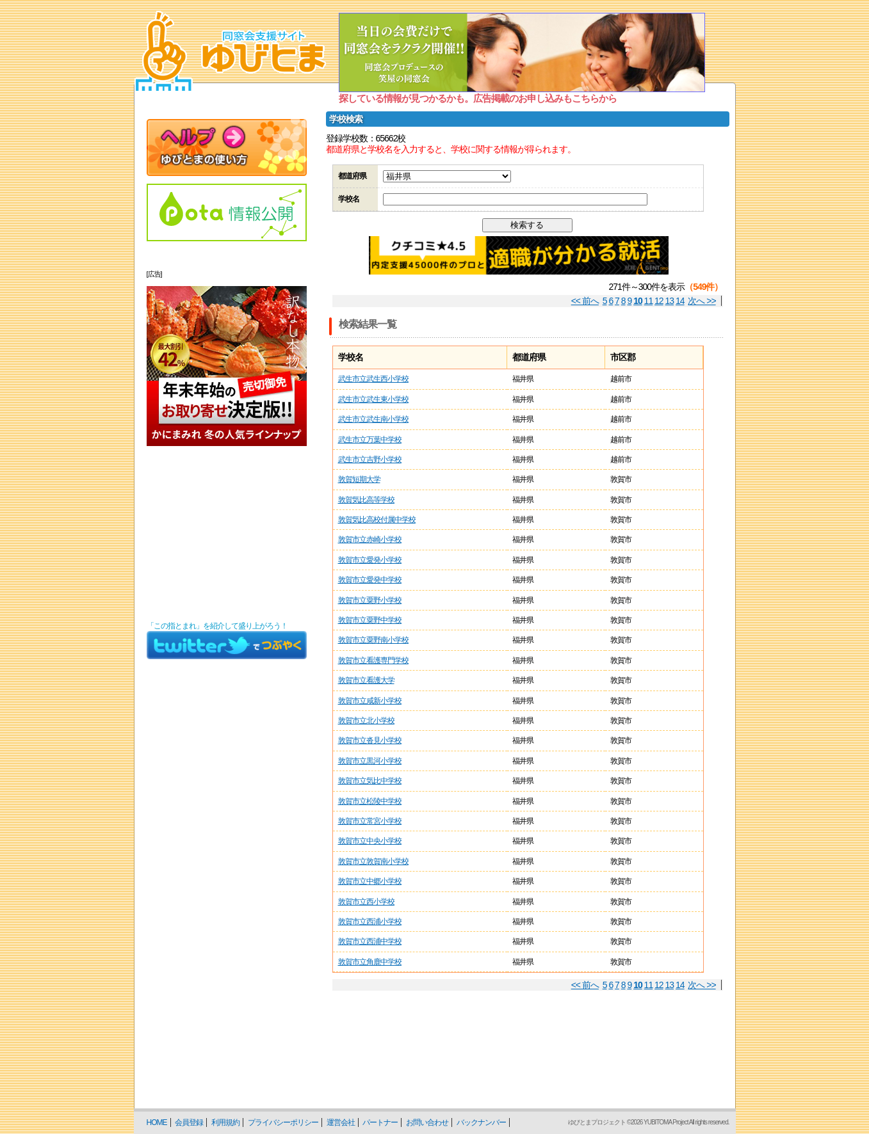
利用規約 (225, 1122)
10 (637, 301)
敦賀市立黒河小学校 (370, 760)
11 (648, 301)
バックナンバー (481, 1122)
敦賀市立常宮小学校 (370, 821)
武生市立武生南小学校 (373, 419)
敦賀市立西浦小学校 (370, 921)
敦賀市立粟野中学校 (370, 620)
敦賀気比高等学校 (366, 499)
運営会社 (341, 1122)
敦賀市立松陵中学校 (370, 801)
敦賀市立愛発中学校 (370, 579)
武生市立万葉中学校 (370, 439)
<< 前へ (585, 301)
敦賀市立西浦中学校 (370, 941)
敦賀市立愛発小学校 (370, 559)
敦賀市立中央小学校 (370, 840)
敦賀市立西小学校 (366, 901)
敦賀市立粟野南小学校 (373, 639)
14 (680, 301)
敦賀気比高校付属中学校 (377, 519)
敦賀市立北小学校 (366, 720)
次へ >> (701, 301)
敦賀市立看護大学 (366, 680)
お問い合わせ (427, 1122)
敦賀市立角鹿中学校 (370, 961)
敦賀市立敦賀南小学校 (373, 861)
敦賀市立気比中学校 (370, 780)
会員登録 (189, 1122)
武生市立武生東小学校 (373, 399)
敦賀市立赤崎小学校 (370, 539)
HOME (157, 1122)
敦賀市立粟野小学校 (370, 600)
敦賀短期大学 (359, 479)
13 (669, 301)
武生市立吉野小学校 (370, 459)
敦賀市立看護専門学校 (373, 660)
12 (658, 301)
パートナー (380, 1122)
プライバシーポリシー (283, 1122)
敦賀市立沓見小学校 (370, 740)
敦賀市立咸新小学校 (370, 700)
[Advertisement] (227, 534)
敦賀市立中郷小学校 (370, 881)
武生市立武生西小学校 (373, 378)
